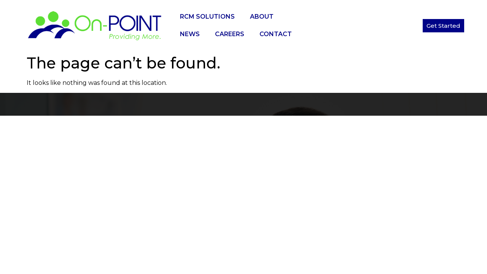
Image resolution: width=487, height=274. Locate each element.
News (190, 34)
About (262, 16)
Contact (275, 34)
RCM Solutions (207, 16)
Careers (229, 34)
